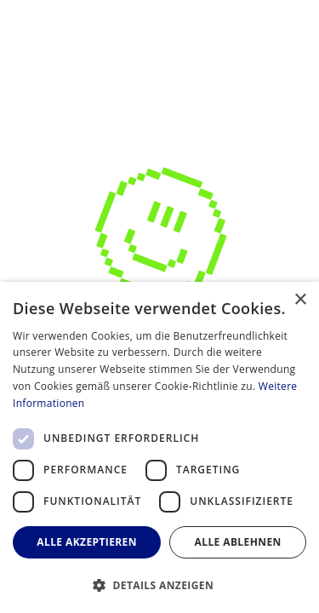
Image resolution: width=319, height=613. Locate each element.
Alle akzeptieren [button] (87, 542)
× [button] (299, 300)
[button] (159, 584)
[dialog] (159, 447)
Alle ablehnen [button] (238, 542)
